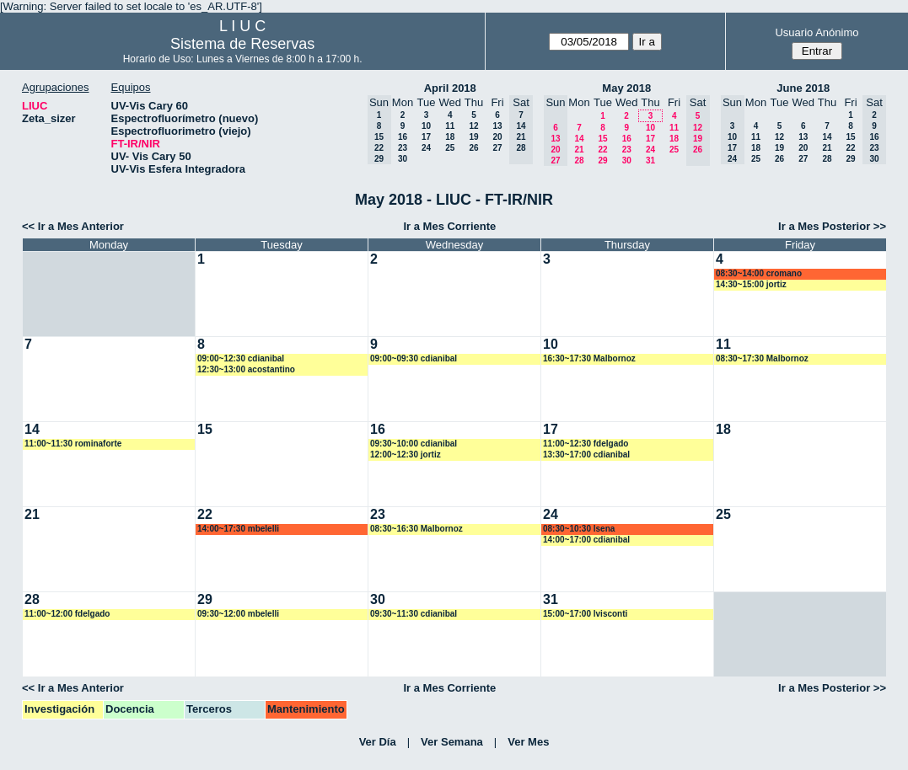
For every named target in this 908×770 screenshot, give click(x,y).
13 (497, 126)
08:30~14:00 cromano (759, 273)
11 (449, 126)
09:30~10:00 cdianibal (413, 443)
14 (578, 138)
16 (402, 137)
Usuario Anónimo (816, 32)
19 (473, 137)
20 (497, 137)
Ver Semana (452, 741)
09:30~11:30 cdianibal (413, 613)
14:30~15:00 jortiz (751, 284)
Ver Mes (528, 741)
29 (602, 160)
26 (473, 147)
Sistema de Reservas (242, 43)
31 (650, 160)
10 (426, 126)
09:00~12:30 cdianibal (240, 358)
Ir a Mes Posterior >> (832, 226)
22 (602, 149)
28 (578, 160)
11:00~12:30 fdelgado (585, 443)
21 (578, 149)
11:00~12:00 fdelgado (67, 613)
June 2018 (803, 88)
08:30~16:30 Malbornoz (416, 528)
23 (402, 147)
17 (426, 137)
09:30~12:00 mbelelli (238, 613)
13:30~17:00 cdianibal (586, 454)
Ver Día (377, 741)
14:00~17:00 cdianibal (586, 539)
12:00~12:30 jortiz (405, 454)
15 (602, 138)
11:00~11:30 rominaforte (72, 443)
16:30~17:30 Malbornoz (589, 358)
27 (497, 147)
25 (449, 147)
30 (402, 158)
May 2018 (626, 88)
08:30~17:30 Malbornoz (762, 358)
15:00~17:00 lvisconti (585, 613)
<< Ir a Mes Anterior (73, 226)
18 (449, 137)
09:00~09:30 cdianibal (413, 358)
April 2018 (450, 88)
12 (473, 126)
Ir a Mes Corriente (449, 226)
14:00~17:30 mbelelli (238, 528)
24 (426, 147)
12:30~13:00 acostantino (246, 369)
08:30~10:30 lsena (579, 528)
